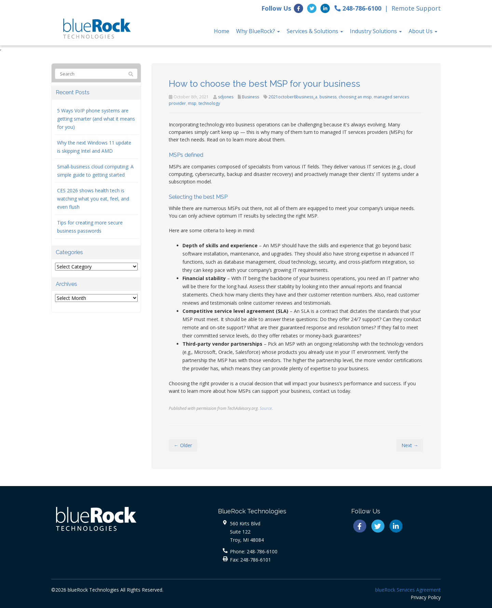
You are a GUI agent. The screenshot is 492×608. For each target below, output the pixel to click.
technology (209, 103)
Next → (409, 445)
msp (192, 103)
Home (221, 31)
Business (250, 97)
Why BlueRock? (258, 31)
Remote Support (416, 8)
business (328, 97)
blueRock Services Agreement (408, 589)
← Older (183, 445)
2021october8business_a (293, 97)
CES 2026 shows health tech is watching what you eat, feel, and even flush (93, 198)
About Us (423, 31)
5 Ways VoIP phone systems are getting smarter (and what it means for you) (96, 118)
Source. (266, 408)
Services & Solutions (315, 31)
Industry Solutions (376, 31)
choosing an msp (355, 97)
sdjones (225, 97)
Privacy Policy (426, 597)
